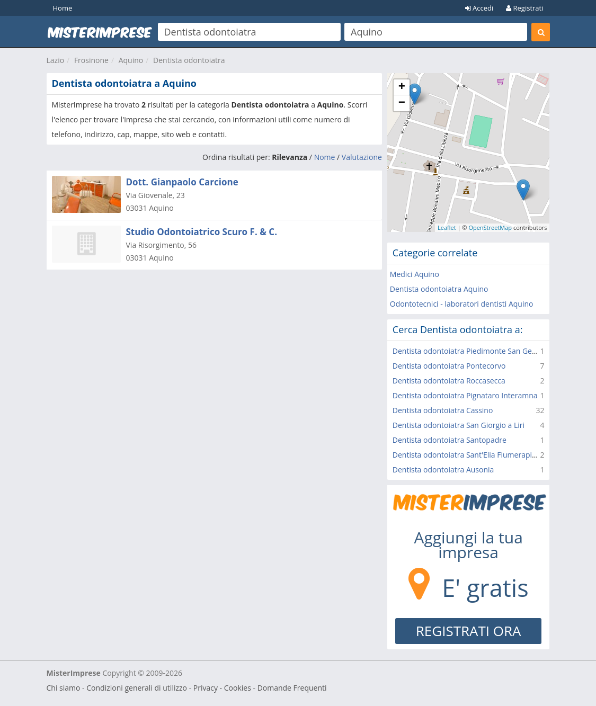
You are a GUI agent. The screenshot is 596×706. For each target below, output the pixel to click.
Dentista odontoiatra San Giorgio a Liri (458, 425)
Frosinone (91, 60)
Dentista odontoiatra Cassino (443, 410)
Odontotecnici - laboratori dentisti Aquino (461, 304)
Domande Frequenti (292, 688)
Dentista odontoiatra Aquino (439, 289)
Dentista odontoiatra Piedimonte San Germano (474, 351)
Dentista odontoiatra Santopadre (449, 440)
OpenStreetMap (490, 227)
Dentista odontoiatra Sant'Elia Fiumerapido (467, 455)
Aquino (131, 60)
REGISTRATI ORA (468, 630)
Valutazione (362, 157)
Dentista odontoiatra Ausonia (443, 469)
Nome (324, 157)
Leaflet (447, 227)
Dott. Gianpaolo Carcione (182, 182)
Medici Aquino (414, 274)
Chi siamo (64, 688)
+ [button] (401, 87)
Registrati (524, 8)
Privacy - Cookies (222, 688)
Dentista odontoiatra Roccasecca (449, 381)
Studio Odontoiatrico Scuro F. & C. (202, 232)
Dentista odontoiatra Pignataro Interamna (465, 395)
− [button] (401, 103)
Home (63, 8)
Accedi (479, 8)
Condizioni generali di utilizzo (136, 688)
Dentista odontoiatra (189, 60)
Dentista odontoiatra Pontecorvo (449, 366)
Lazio (56, 60)
